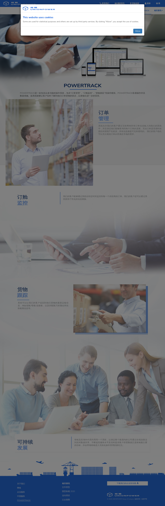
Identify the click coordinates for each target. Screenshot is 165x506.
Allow (137, 31)
